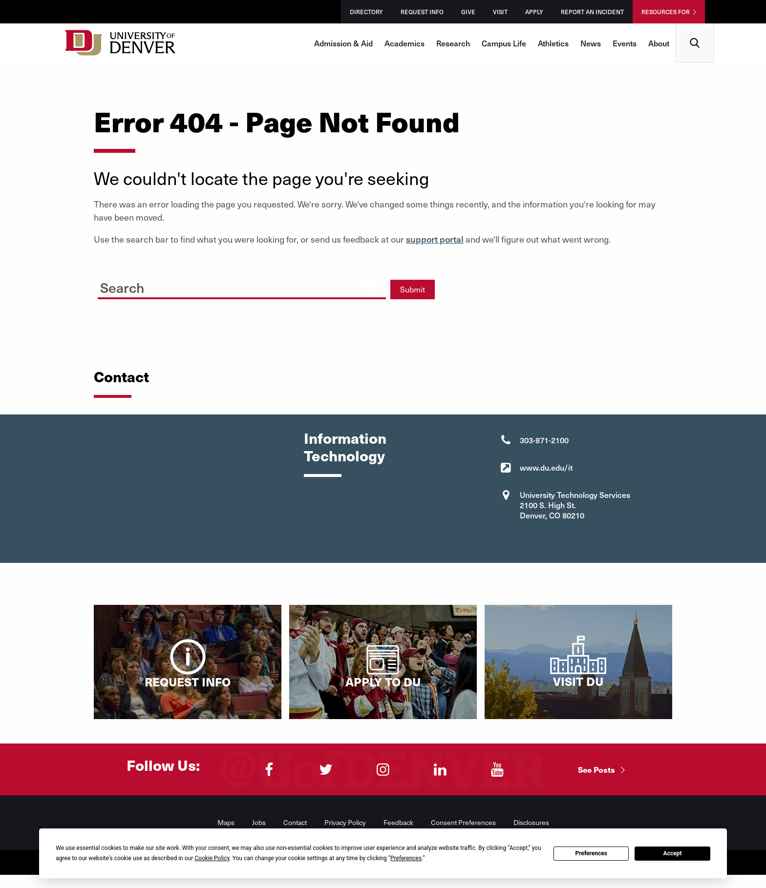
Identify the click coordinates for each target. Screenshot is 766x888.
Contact (295, 822)
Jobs (259, 822)
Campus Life (504, 43)
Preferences (591, 853)
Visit (500, 12)
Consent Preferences (463, 822)
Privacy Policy (345, 822)
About (658, 43)
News (590, 43)
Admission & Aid (343, 43)
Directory (366, 12)
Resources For (665, 12)
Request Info (422, 12)
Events (625, 43)
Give (468, 12)
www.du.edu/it (546, 467)
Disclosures (531, 822)
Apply (534, 12)
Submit (412, 289)
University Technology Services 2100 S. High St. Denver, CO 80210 (575, 504)
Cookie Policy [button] (211, 858)
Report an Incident (592, 12)
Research (453, 43)
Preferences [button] (406, 858)
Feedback (398, 822)
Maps (225, 822)
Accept (672, 853)
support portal (435, 239)
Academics (404, 43)
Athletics (553, 43)
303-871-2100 (544, 439)
